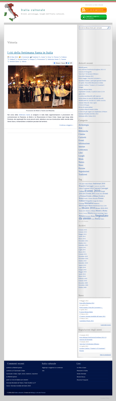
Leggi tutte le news (106, 325)
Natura (81, 162)
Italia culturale (19, 392)
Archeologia (84, 125)
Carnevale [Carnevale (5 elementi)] (96, 186)
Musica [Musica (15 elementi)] (90, 213)
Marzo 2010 (82, 276)
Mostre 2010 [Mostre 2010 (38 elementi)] (88, 207)
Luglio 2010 (82, 267)
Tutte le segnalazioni (105, 355)
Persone (82, 168)
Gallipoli (12, 59)
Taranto (63, 59)
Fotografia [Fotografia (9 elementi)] (89, 201)
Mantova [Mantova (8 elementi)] (96, 203)
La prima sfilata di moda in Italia (88, 109)
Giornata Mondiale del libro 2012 (88, 114)
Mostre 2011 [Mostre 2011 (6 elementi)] (82, 211)
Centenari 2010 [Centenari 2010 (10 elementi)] (88, 188)
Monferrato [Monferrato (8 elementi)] (96, 206)
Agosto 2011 (82, 247)
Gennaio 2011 (83, 254)
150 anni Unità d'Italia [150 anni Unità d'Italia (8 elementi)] (85, 183)
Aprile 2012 (82, 236)
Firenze (56, 57)
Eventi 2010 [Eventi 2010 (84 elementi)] (92, 191)
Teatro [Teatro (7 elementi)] (102, 219)
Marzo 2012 (82, 238)
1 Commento (25, 57)
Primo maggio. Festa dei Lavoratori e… (90, 78)
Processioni (41, 59)
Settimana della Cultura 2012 (87, 116)
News (81, 165)
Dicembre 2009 (83, 283)
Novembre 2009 (83, 285)
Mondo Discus (81, 376)
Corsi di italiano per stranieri (20, 379)
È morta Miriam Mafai (85, 89)
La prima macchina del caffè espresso (90, 96)
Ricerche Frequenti (82, 380)
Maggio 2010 (83, 272)
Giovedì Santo (22, 59)
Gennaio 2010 (83, 280)
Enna (49, 57)
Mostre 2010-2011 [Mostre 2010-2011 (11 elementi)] (101, 208)
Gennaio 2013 (83, 232)
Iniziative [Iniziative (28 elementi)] (89, 203)
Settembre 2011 (83, 245)
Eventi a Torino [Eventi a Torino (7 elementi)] (87, 198)
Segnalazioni (84, 171)
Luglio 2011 (82, 249)
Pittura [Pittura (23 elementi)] (82, 216)
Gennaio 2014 (83, 230)
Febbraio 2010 (83, 278)
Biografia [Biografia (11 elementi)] (82, 186)
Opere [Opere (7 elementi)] (106, 213)
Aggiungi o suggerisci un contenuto (92, 17)
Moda (81, 159)
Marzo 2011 (82, 252)
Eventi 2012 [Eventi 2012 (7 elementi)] (99, 193)
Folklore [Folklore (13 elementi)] (82, 201)
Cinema (82, 134)
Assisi (43, 57)
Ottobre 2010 (82, 261)
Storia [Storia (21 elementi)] (97, 218)
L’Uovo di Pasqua (84, 105)
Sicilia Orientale (81, 373)
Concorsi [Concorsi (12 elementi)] (97, 188)
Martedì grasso (83, 67)
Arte (80, 128)
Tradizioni (35, 57)
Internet (82, 147)
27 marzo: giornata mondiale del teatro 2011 (92, 316)
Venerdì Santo (14, 61)
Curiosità (82, 137)
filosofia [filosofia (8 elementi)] (95, 198)
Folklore (64, 57)
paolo (8, 379)
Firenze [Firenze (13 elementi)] (101, 198)
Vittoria (24, 61)
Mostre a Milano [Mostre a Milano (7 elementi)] (90, 211)
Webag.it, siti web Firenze (38, 392)
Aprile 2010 (82, 274)
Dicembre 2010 (83, 256)
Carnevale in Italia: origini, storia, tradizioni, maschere (22, 373)
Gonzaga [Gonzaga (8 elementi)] (81, 203)
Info (43, 370)
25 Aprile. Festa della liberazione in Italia (91, 83)
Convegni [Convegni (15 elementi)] (104, 188)
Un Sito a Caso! (81, 367)
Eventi (81, 140)
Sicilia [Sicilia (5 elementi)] (92, 219)
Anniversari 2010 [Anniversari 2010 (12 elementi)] (99, 183)
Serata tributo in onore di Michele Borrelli (91, 98)
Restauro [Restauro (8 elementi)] (88, 216)
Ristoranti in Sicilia (82, 370)
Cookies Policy (104, 398)
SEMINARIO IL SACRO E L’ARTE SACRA (92, 100)
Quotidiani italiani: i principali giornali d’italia (92, 80)
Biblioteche (83, 131)
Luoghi (82, 156)
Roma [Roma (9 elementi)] (93, 216)
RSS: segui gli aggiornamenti (94, 10)
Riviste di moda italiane (86, 107)
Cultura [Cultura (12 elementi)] (81, 191)
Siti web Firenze (83, 221)
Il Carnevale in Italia (19, 370)
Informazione (84, 143)
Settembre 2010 (83, 263)
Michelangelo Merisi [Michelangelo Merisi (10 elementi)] (86, 206)
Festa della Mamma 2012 (86, 76)
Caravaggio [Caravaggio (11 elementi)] (90, 186)
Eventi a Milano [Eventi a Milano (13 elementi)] (92, 196)
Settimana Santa (53, 59)
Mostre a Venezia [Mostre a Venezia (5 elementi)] (83, 213)
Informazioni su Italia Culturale (94, 5)
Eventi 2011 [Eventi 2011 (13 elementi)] (90, 193)
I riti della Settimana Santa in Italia (30, 52)
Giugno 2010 (82, 269)
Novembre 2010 (83, 258)
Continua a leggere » (66, 125)
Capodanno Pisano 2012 (86, 321)
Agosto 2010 (82, 265)
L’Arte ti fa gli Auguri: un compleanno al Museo (93, 111)
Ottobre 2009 (82, 287)
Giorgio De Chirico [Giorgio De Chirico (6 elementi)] (98, 201)
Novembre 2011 (83, 241)
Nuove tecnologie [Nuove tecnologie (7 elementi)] (99, 213)
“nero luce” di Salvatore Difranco (88, 74)
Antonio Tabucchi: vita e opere (88, 103)
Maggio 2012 (83, 234)
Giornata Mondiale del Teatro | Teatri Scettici (19, 383)
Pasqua (32, 59)
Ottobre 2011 (82, 243)
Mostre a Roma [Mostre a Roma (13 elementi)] (101, 211)
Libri (81, 153)
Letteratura (83, 150)
